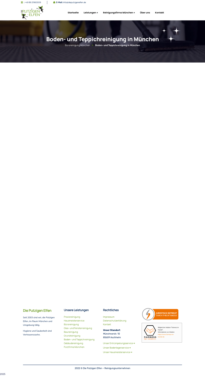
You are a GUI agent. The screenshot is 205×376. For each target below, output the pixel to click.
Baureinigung (71, 331)
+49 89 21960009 (33, 2)
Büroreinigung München (77, 45)
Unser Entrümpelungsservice (119, 343)
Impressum (108, 316)
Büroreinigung (71, 324)
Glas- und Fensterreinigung (78, 328)
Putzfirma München (74, 347)
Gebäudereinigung (73, 343)
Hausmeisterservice (74, 320)
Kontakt (107, 324)
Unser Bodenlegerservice (117, 347)
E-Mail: (59, 2)
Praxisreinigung (72, 316)
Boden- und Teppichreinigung (79, 339)
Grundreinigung (72, 335)
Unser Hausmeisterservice (117, 352)
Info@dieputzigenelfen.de (74, 2)
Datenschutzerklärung (114, 320)
